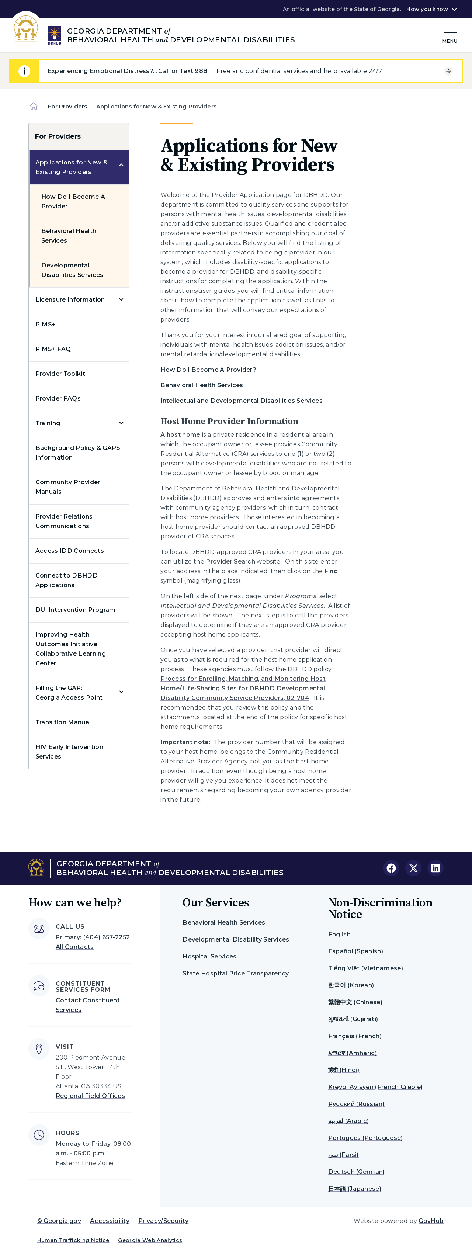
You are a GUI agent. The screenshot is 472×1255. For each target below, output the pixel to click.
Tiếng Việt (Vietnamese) (365, 968)
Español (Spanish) (355, 951)
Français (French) (355, 1036)
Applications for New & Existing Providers (71, 167)
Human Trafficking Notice (73, 1240)
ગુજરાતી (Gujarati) (353, 1019)
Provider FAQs (58, 398)
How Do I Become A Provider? (208, 369)
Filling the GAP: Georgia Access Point (69, 692)
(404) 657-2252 (106, 937)
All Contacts (75, 946)
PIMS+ (45, 324)
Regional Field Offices (90, 1095)
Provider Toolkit (60, 373)
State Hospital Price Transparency (236, 973)
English (339, 934)
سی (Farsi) (343, 1154)
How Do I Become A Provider (73, 201)
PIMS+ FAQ (53, 349)
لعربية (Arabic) (348, 1120)
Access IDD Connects (69, 550)
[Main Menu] (450, 35)
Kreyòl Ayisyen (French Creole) (375, 1087)
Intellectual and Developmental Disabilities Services (241, 400)
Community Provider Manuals (67, 487)
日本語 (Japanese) (354, 1188)
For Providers (67, 106)
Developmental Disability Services (236, 939)
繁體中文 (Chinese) (355, 1002)
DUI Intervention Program (75, 609)
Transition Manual (63, 722)
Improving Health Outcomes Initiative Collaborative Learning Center (70, 649)
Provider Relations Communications (64, 521)
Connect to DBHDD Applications (66, 580)
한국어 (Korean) (351, 985)
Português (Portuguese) (365, 1137)
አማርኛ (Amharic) (352, 1053)
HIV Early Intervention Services (69, 751)
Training (47, 423)
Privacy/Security (163, 1220)
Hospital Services (209, 956)
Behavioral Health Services (68, 236)
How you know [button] (427, 9)
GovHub (431, 1220)
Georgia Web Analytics (150, 1240)
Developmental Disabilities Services (72, 270)
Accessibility (109, 1220)
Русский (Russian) (356, 1103)
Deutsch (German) (356, 1171)
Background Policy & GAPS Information (77, 452)
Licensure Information (70, 299)
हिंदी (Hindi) (344, 1070)
